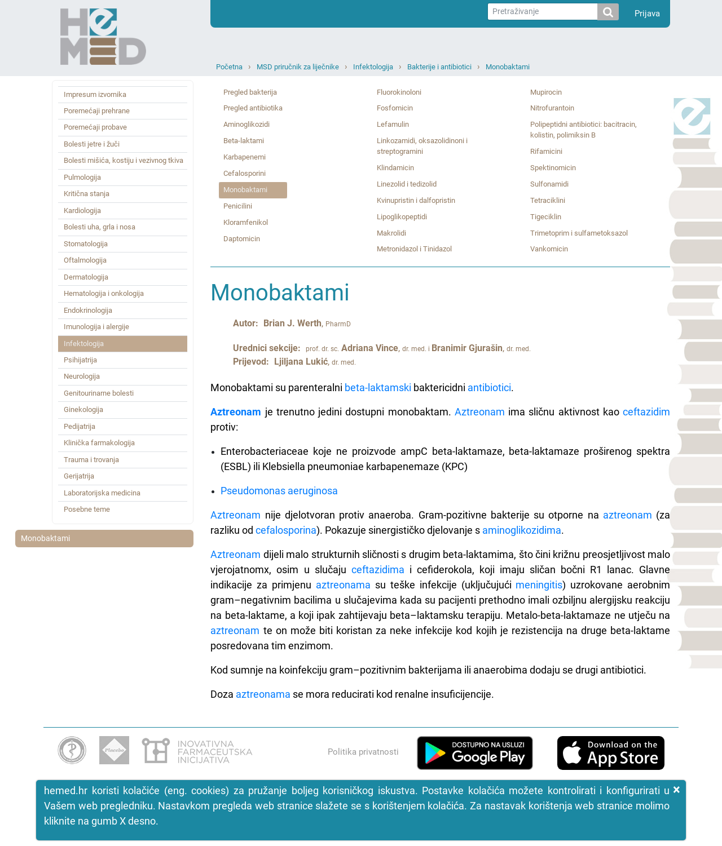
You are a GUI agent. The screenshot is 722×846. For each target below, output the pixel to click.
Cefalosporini (244, 173)
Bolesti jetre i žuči (92, 144)
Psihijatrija (80, 360)
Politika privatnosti (363, 752)
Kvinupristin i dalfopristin (416, 200)
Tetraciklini (547, 200)
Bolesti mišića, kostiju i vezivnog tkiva (123, 160)
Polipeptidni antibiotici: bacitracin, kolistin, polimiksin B (583, 129)
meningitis (539, 585)
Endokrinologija (88, 310)
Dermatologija (86, 277)
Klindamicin (395, 167)
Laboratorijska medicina (102, 493)
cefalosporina (286, 530)
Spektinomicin (553, 167)
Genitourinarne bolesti (99, 393)
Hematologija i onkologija (104, 293)
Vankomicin (549, 249)
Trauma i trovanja (91, 459)
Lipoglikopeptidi (402, 216)
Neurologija (82, 376)
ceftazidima (377, 569)
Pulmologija (82, 177)
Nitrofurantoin (552, 108)
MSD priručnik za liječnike (298, 67)
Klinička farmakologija (99, 442)
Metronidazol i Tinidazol (414, 249)
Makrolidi (391, 233)
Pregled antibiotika (253, 108)
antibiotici (489, 387)
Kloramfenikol (245, 222)
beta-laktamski (378, 387)
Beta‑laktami (243, 140)
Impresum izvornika (95, 94)
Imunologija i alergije (96, 326)
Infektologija (373, 67)
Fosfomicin (395, 108)
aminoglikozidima (521, 530)
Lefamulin (393, 124)
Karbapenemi (244, 157)
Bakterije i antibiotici (439, 67)
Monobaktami (508, 67)
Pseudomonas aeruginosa (279, 491)
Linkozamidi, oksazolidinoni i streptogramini (422, 146)
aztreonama (343, 585)
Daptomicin (241, 238)
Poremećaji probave (95, 127)
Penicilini (237, 206)
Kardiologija (82, 210)
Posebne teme (87, 509)
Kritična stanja (86, 193)
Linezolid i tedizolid (407, 184)
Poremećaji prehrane (97, 111)
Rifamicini (546, 151)
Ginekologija (83, 409)
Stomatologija (86, 244)
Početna (229, 67)
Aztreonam (235, 412)
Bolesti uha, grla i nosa (99, 227)
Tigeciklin (545, 216)
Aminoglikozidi (246, 124)
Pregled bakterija (250, 92)
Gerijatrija (79, 476)
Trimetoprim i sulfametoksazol (579, 233)
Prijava (647, 13)
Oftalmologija (85, 260)
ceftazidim (646, 412)
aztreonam (627, 515)
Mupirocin (546, 92)
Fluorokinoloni (399, 92)
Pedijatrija (79, 426)
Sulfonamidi (549, 184)
